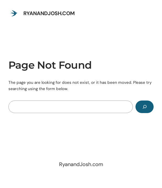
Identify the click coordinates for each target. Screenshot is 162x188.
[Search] (144, 107)
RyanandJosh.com (49, 13)
